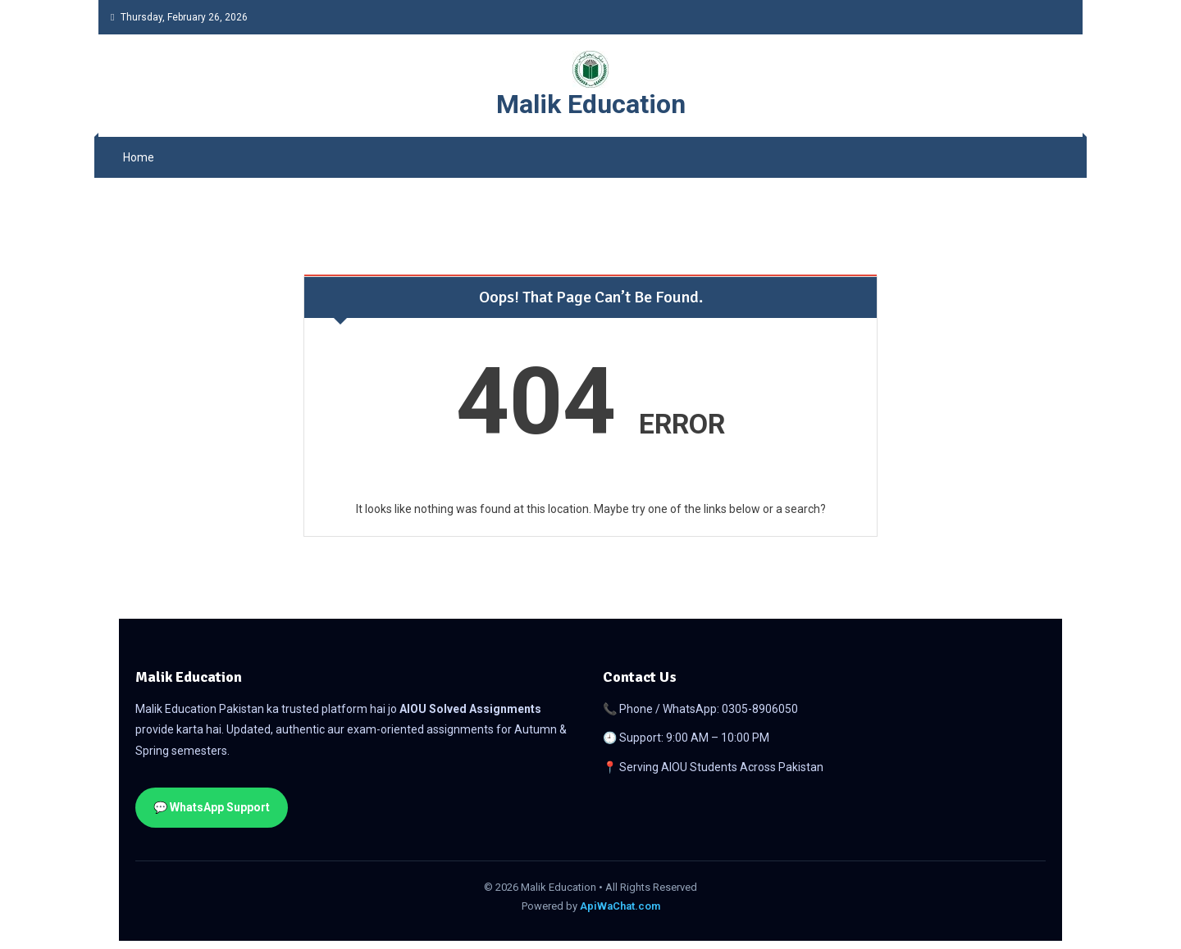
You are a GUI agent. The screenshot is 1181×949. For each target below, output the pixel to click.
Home (138, 157)
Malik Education (591, 104)
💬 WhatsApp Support (211, 807)
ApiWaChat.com (620, 906)
